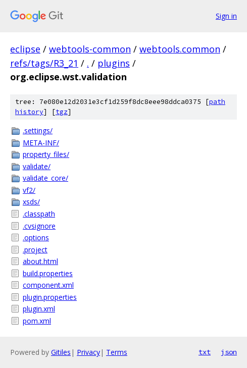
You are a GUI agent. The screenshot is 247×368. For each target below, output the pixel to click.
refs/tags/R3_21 (44, 63)
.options (36, 237)
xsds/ (31, 201)
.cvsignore (39, 226)
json (229, 351)
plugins (113, 63)
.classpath (39, 214)
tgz (62, 112)
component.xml (48, 285)
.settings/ (38, 130)
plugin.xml (39, 308)
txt (205, 351)
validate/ (37, 166)
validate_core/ (45, 178)
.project (35, 249)
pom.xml (37, 321)
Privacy (88, 352)
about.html (40, 261)
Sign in (226, 16)
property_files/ (46, 154)
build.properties (48, 273)
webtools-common (90, 49)
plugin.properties (50, 297)
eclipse (25, 49)
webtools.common (179, 49)
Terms (116, 352)
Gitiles (61, 352)
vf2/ (29, 190)
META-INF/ (41, 142)
